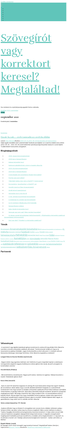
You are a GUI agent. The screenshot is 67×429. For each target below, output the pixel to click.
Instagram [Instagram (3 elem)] (57, 235)
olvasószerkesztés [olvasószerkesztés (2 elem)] (26, 241)
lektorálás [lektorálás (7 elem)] (44, 239)
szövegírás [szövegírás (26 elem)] (32, 243)
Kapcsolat (7, 18)
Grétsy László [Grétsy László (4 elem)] (49, 232)
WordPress (30, 427)
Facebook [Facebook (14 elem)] (25, 231)
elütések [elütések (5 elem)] (18, 232)
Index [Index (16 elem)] (52, 235)
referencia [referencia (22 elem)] (19, 243)
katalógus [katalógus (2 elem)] (12, 238)
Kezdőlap (7, 9)
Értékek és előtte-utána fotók (13, 14)
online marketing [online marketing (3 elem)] (35, 241)
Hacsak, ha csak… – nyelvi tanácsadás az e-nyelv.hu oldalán (25, 137)
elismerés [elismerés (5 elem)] (12, 232)
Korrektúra (4, 133)
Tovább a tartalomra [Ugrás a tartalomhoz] (7, 2)
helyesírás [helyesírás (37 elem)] (21, 235)
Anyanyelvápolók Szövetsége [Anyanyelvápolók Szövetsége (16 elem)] (23, 229)
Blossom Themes (14, 427)
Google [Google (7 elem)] (42, 232)
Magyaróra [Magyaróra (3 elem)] (16, 241)
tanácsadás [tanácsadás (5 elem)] (42, 244)
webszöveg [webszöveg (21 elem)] (21, 246)
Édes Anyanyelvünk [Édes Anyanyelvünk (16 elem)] (37, 247)
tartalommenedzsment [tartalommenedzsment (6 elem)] (8, 247)
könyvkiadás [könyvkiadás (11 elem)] (35, 238)
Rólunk (6, 11)
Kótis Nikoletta (10, 141)
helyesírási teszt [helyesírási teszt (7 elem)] (33, 235)
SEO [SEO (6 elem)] (25, 244)
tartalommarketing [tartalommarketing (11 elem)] (54, 244)
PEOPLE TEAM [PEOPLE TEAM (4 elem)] (55, 241)
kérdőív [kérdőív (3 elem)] (28, 238)
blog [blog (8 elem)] (39, 229)
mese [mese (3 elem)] (21, 241)
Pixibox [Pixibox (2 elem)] (61, 241)
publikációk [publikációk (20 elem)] (8, 243)
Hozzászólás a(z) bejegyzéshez (46, 141)
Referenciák (7, 16)
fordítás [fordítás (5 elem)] (32, 232)
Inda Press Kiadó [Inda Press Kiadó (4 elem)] (44, 235)
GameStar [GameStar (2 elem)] (37, 232)
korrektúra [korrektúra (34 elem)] (20, 238)
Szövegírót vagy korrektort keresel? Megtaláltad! (30, 64)
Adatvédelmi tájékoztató (42, 427)
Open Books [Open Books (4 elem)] (42, 241)
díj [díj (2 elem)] (61, 229)
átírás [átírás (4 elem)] (48, 247)
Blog (5, 20)
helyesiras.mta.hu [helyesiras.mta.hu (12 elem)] (8, 235)
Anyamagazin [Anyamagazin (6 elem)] (5, 229)
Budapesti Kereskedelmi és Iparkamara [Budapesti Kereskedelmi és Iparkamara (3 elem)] (51, 229)
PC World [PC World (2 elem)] (49, 241)
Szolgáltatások (9, 13)
